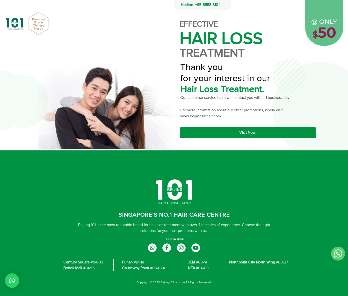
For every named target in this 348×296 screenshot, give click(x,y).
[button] (12, 280)
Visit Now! (247, 132)
